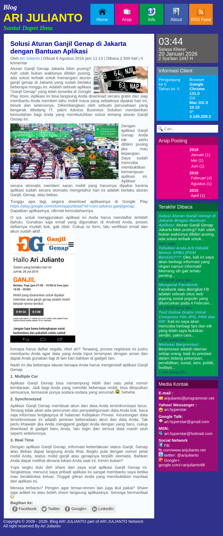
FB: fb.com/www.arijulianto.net (182, 447)
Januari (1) (200, 154)
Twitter (50, 509)
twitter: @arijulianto (179, 455)
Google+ (76, 509)
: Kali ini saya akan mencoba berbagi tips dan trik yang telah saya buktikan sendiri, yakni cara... (187, 326)
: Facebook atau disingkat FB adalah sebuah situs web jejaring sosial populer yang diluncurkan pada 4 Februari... (185, 296)
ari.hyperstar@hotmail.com (186, 433)
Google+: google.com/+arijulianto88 (182, 462)
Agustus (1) (201, 183)
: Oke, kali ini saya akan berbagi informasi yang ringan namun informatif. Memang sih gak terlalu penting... (186, 264)
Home (102, 15)
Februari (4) (201, 178)
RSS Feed (201, 15)
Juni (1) (197, 166)
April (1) (198, 195)
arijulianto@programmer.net (186, 398)
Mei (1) (197, 160)
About (176, 15)
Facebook (24, 509)
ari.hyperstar (173, 409)
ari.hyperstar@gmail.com (184, 421)
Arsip (127, 15)
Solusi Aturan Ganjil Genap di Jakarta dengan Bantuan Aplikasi (68, 47)
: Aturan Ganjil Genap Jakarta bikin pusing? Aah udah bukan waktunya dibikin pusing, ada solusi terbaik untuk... (187, 229)
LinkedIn (103, 509)
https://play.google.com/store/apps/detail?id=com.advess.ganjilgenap (72, 206)
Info (151, 15)
